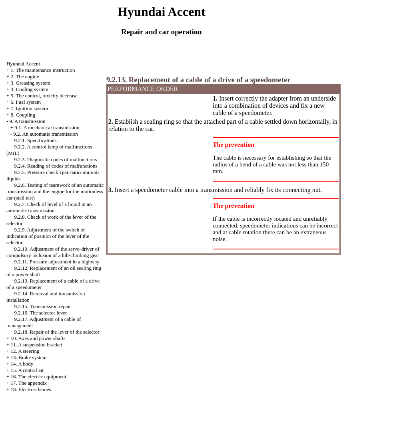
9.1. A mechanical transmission (46, 128)
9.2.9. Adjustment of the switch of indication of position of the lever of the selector (47, 236)
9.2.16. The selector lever (40, 313)
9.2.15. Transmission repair (42, 306)
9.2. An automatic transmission (45, 134)
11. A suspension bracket (36, 345)
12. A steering (25, 351)
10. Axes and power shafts (38, 338)
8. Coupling (23, 115)
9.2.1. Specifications (35, 140)
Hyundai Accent (23, 64)
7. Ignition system (29, 108)
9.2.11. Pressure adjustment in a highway (57, 262)
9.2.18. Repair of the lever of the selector (57, 332)
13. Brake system (29, 357)
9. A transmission (28, 121)
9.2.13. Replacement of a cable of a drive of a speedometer (198, 79)
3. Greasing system (30, 83)
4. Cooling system (29, 89)
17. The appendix (29, 383)
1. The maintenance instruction (43, 70)
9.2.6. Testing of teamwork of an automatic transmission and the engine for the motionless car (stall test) (55, 191)
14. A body (22, 364)
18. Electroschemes (31, 389)
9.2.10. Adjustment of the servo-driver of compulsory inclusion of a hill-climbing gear (53, 252)
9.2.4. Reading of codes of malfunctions (56, 166)
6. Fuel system (26, 102)
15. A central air (27, 370)
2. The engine (25, 76)
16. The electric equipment (38, 377)
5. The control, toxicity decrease (44, 96)
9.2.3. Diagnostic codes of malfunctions (55, 159)
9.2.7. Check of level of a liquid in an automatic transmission (49, 207)
